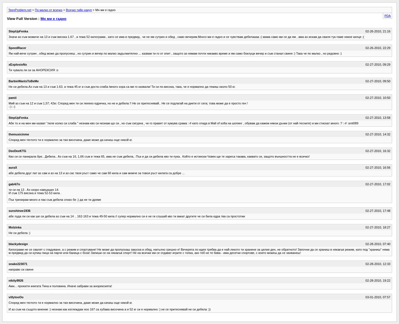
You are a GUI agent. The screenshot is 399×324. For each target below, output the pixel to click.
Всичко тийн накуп (79, 10)
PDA (387, 15)
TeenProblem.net (19, 10)
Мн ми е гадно (53, 19)
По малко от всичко (48, 10)
